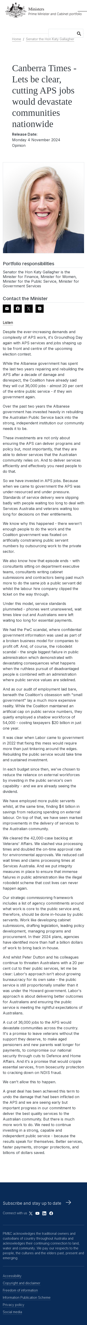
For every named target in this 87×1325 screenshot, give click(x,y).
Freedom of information (20, 1290)
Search (79, 33)
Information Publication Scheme (27, 1297)
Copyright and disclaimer (21, 1283)
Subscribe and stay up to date (32, 1203)
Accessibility (12, 1276)
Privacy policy (13, 1305)
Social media (12, 1312)
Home (16, 39)
